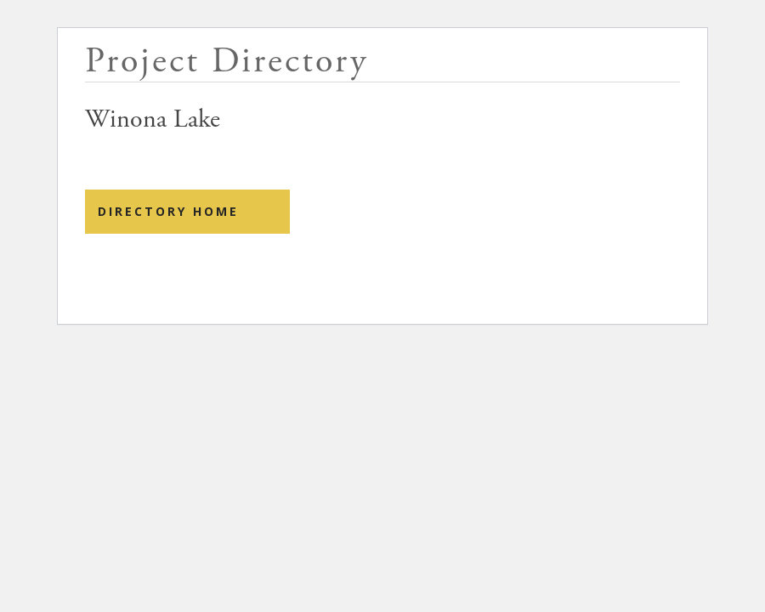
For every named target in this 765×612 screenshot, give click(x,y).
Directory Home (168, 211)
